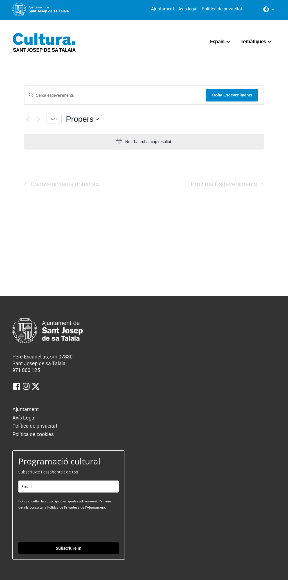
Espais (217, 41)
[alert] (144, 142)
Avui (54, 119)
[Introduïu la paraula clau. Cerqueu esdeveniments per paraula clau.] (115, 95)
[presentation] (61, 526)
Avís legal (187, 9)
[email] (68, 486)
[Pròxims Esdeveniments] (38, 119)
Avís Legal (23, 418)
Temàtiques (253, 41)
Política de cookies (33, 434)
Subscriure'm (69, 548)
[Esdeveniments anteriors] (27, 119)
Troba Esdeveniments (232, 95)
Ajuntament (162, 9)
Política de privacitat (222, 9)
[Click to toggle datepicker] (82, 119)
